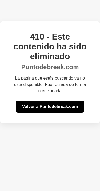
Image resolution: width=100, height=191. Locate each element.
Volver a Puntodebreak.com (50, 106)
